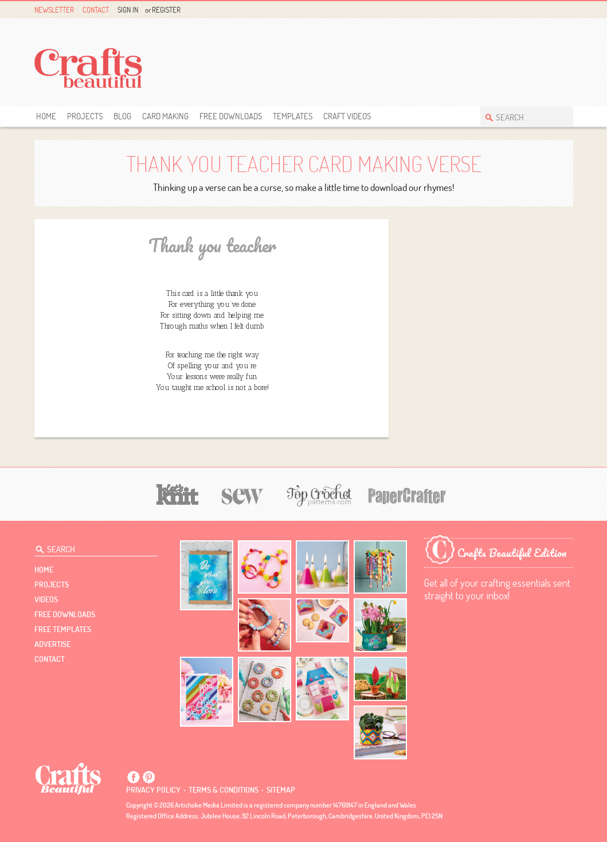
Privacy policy (153, 790)
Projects (85, 116)
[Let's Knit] (177, 493)
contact (49, 659)
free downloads (230, 116)
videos (46, 599)
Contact (96, 9)
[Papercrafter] (407, 494)
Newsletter (54, 9)
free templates (62, 629)
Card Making (165, 116)
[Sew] (242, 495)
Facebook (539, 10)
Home (46, 116)
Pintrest (552, 10)
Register (166, 9)
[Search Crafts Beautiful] (521, 116)
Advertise (52, 644)
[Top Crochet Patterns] (317, 495)
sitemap (281, 790)
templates (292, 116)
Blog (122, 116)
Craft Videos (347, 116)
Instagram (566, 10)
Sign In (128, 9)
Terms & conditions (224, 790)
